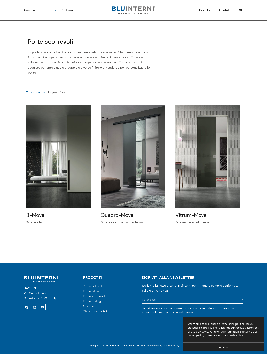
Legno (52, 92)
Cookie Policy (171, 345)
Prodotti (49, 10)
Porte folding (92, 301)
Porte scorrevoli (94, 296)
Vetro (64, 92)
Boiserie (88, 306)
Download (206, 10)
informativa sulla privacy (179, 312)
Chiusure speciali (95, 311)
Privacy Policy (154, 345)
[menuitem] (238, 10)
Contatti (225, 10)
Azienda (29, 10)
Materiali (68, 10)
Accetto (223, 347)
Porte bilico (91, 291)
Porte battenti (93, 286)
